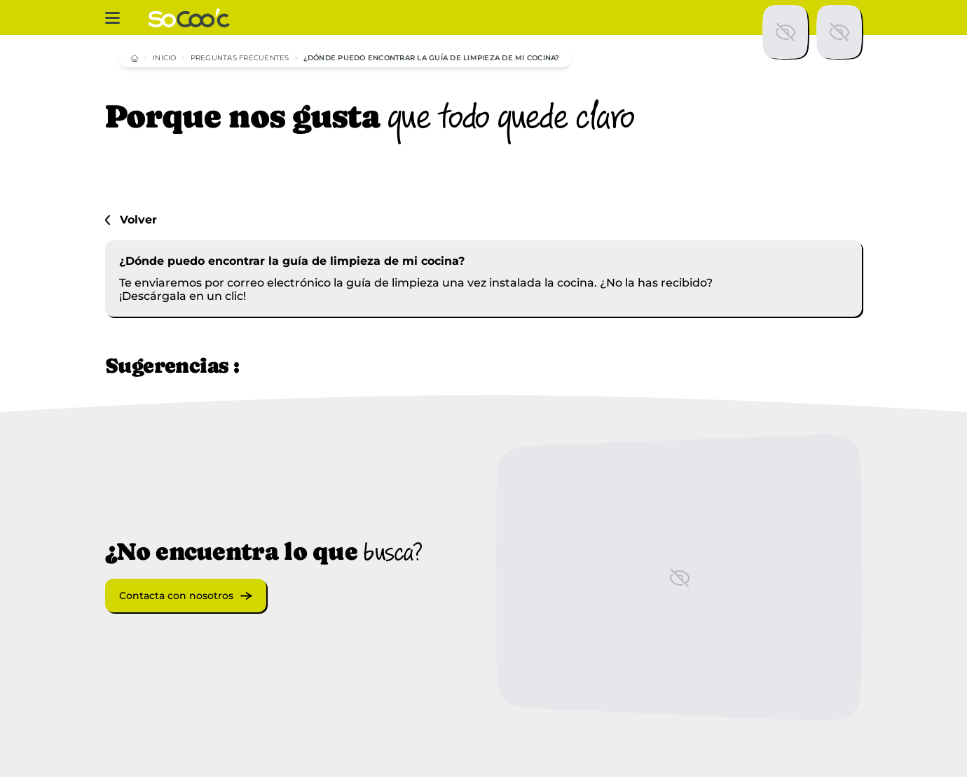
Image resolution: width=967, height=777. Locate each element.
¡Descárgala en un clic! (182, 296)
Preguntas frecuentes (240, 57)
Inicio (165, 57)
